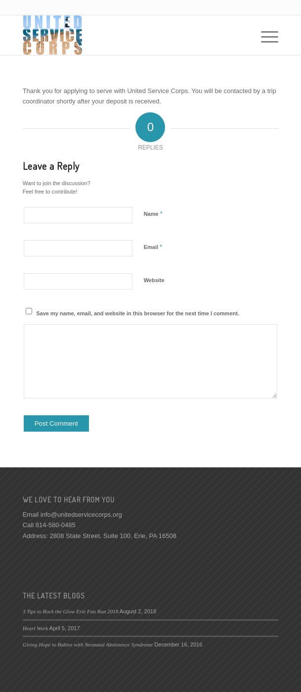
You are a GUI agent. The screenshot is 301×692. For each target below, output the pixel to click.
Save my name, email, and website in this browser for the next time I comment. (137, 313)
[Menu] (264, 35)
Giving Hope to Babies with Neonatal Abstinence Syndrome (88, 644)
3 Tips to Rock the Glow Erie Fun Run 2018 (71, 611)
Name (153, 213)
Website (154, 280)
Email (153, 246)
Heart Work (35, 628)
